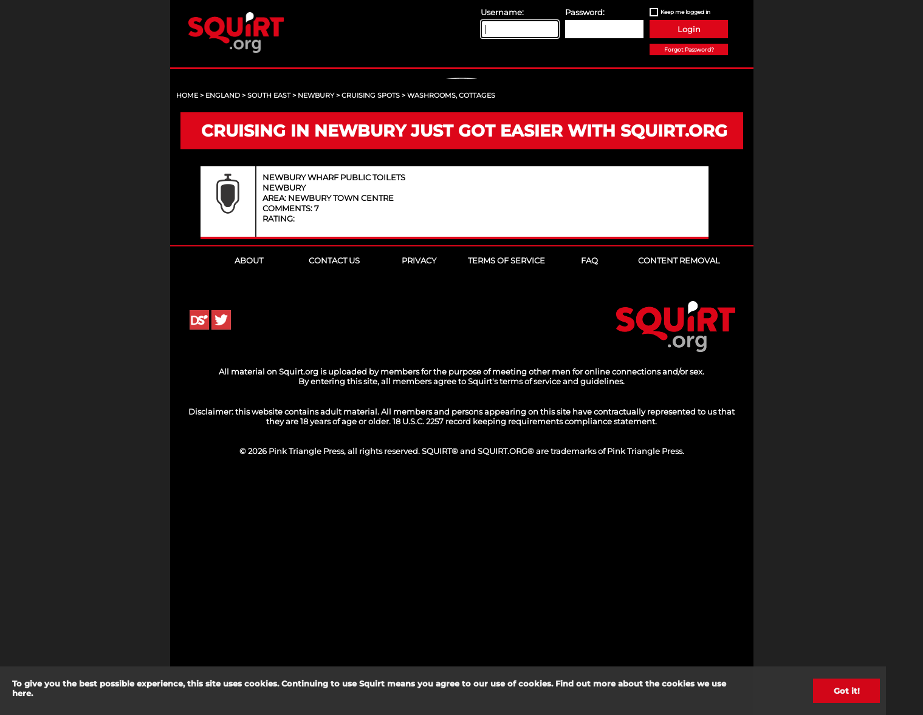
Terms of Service (506, 493)
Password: (585, 12)
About (249, 493)
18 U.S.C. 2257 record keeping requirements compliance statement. (525, 654)
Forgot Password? (689, 49)
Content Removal (679, 493)
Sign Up (463, 183)
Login (689, 29)
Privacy (419, 493)
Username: (502, 12)
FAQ (589, 493)
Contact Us (334, 493)
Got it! (847, 691)
